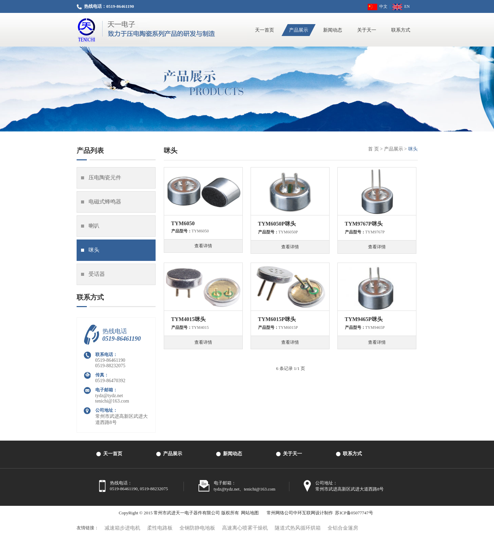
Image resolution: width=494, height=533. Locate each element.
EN (401, 6)
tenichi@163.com (112, 401)
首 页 (373, 149)
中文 (377, 6)
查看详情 (203, 245)
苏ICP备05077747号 (354, 512)
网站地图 (250, 512)
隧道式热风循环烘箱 (298, 528)
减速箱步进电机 (122, 528)
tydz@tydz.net (109, 395)
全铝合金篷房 (343, 528)
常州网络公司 (280, 512)
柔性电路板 (160, 528)
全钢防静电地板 (197, 528)
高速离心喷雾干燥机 (245, 528)
